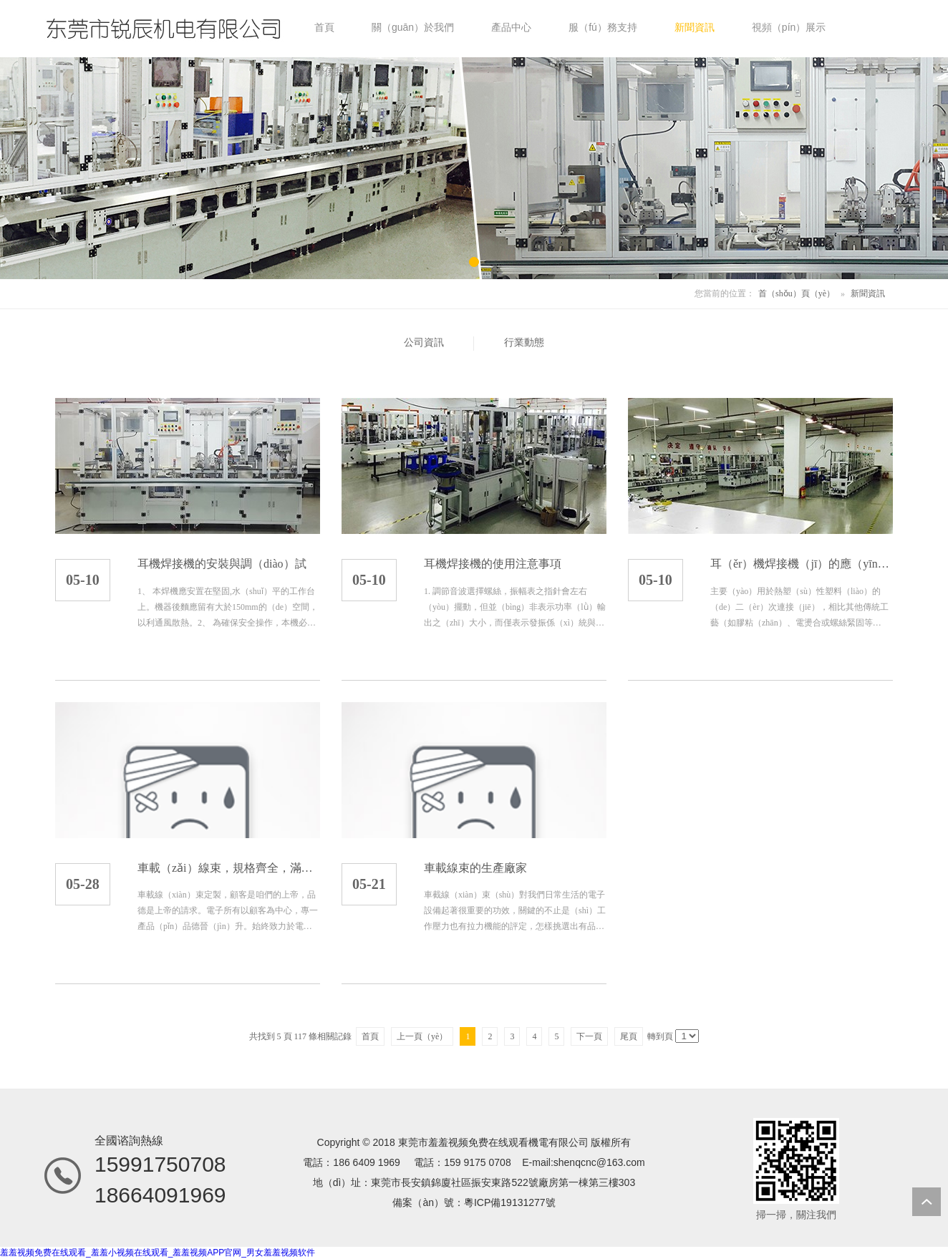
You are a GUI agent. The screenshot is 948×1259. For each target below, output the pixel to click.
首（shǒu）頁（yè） (796, 293)
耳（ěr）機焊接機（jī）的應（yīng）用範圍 (801, 564)
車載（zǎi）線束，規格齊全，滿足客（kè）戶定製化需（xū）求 (228, 868)
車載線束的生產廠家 (475, 868)
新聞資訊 (868, 293)
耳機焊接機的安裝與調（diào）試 (221, 564)
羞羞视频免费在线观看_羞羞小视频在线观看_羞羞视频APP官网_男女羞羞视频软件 (157, 1253)
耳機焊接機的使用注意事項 (492, 564)
